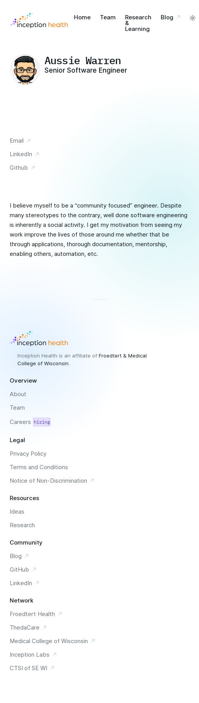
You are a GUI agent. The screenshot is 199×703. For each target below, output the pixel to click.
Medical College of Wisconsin (53, 641)
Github (23, 167)
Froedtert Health (36, 614)
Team (108, 17)
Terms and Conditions (39, 467)
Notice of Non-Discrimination (52, 480)
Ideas (17, 511)
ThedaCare (28, 627)
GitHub (23, 569)
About (18, 394)
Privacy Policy (28, 453)
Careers (30, 422)
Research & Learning (138, 23)
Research (22, 525)
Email (20, 140)
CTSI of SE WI (32, 668)
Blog (172, 17)
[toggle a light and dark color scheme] (192, 18)
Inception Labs (33, 654)
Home (82, 17)
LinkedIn (25, 154)
